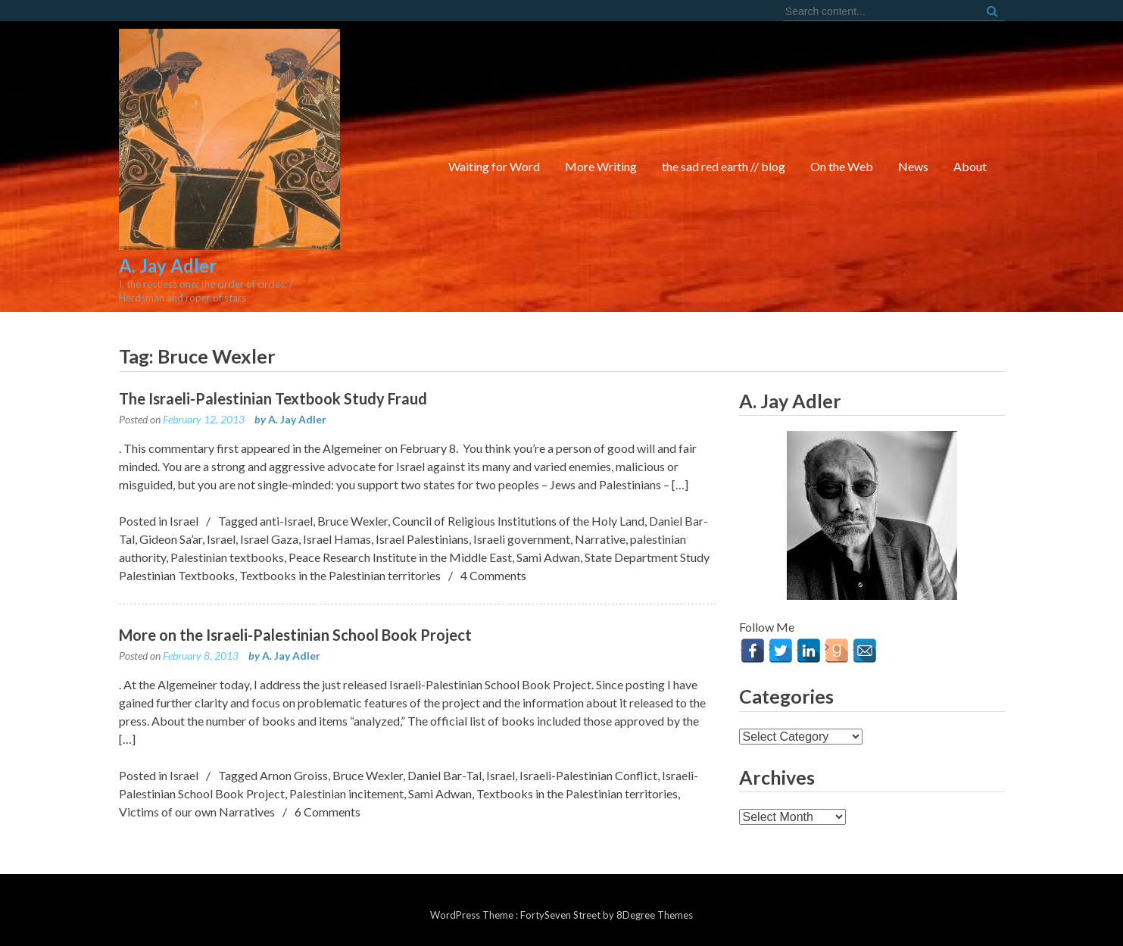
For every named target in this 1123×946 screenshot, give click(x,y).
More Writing (601, 166)
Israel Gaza (269, 539)
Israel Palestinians (422, 539)
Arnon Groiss (294, 775)
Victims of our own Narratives (197, 811)
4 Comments (493, 575)
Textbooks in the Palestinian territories (340, 575)
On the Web (841, 166)
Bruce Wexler (352, 521)
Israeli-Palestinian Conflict (588, 775)
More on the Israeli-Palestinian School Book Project (295, 635)
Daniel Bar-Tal (444, 775)
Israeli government (521, 539)
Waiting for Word (494, 166)
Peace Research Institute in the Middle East (400, 557)
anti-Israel (286, 521)
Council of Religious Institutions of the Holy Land (518, 521)
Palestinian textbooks (227, 557)
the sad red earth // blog (723, 166)
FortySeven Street (561, 915)
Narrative (600, 539)
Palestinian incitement (346, 793)
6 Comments (327, 811)
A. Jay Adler (297, 419)
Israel (184, 521)
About (970, 166)
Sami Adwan (548, 557)
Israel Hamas (337, 539)
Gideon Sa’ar (170, 539)
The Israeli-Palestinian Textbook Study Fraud (273, 398)
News (913, 166)
